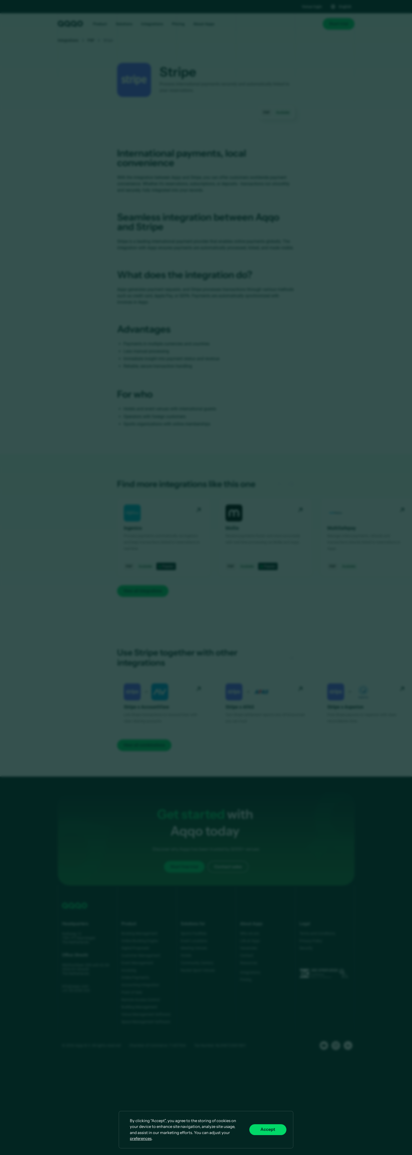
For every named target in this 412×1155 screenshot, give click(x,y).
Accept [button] (267, 1129)
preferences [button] (141, 1138)
